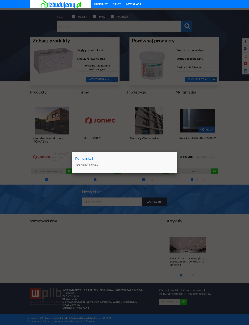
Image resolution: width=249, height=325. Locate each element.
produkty (101, 4)
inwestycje (134, 4)
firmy (117, 4)
